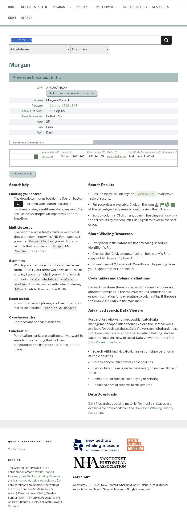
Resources (160, 7)
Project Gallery (134, 7)
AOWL (12, 493)
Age (40, 121)
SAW (21, 497)
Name (38, 100)
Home (12, 7)
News (12, 17)
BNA (36, 501)
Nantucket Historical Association (34, 480)
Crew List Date (32, 111)
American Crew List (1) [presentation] (28, 142)
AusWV (13, 506)
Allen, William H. (116, 156)
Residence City (32, 116)
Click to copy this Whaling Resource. (71, 93)
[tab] (51, 142)
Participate (107, 7)
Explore (84, 7)
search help (22, 173)
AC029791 (47, 156)
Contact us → (16, 449)
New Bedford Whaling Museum (40, 476)
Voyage (37, 105)
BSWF (40, 493)
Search (26, 17)
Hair (40, 132)
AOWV (46, 489)
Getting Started (34, 7)
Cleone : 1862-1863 (63, 105)
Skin (40, 127)
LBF (56, 497)
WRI (39, 88)
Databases (62, 7)
